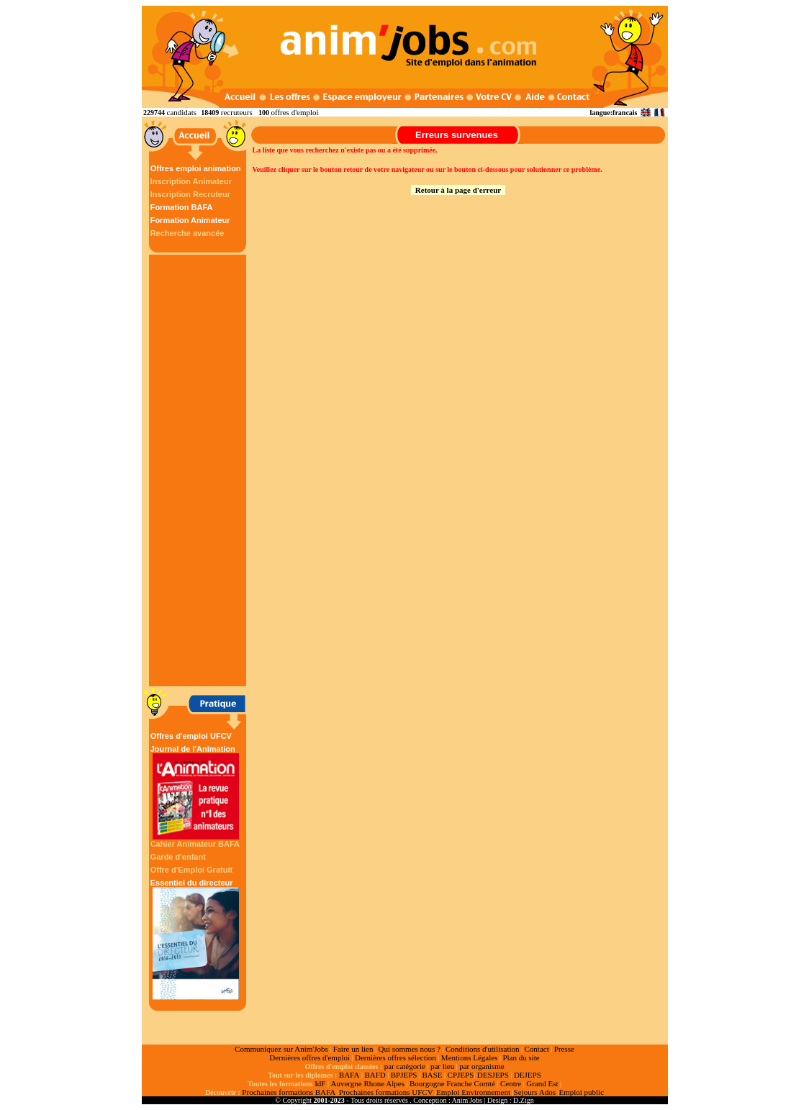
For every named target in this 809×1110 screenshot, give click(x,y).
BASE (432, 1074)
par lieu (442, 1066)
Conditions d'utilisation (483, 1049)
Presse (564, 1049)
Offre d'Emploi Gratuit (191, 869)
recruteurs (237, 112)
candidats (182, 112)
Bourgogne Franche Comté (452, 1083)
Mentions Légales (469, 1057)
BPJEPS (404, 1074)
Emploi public (581, 1092)
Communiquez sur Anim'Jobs (281, 1049)
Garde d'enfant (178, 856)
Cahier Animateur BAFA (195, 844)
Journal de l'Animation (196, 792)
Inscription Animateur (191, 181)
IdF (320, 1083)
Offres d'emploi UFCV (191, 736)
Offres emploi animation (195, 168)
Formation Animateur (190, 220)
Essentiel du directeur (196, 939)
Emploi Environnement (473, 1092)
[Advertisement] (199, 470)
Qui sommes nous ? (409, 1049)
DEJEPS (527, 1074)
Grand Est (542, 1083)
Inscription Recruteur (190, 194)
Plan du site (520, 1057)
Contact (537, 1049)
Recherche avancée (187, 233)
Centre (510, 1083)
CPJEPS (461, 1074)
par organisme (481, 1066)
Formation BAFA (181, 207)
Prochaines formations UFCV (386, 1092)
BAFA (349, 1074)
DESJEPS (493, 1074)
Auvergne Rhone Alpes (367, 1083)
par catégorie (404, 1066)
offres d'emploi (294, 112)
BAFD (374, 1074)
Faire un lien (353, 1049)
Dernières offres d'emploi (309, 1057)
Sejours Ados (535, 1092)
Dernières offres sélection (395, 1057)
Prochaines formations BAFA (288, 1092)
